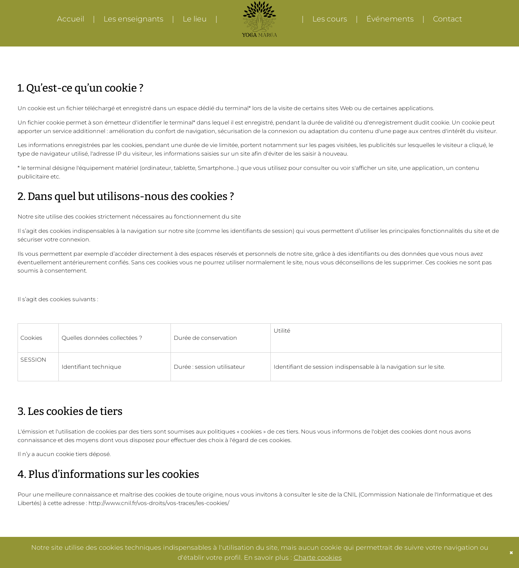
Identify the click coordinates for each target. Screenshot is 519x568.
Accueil (70, 18)
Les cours (329, 18)
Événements (390, 18)
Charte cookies (318, 557)
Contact (447, 18)
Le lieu (195, 18)
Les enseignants (133, 18)
